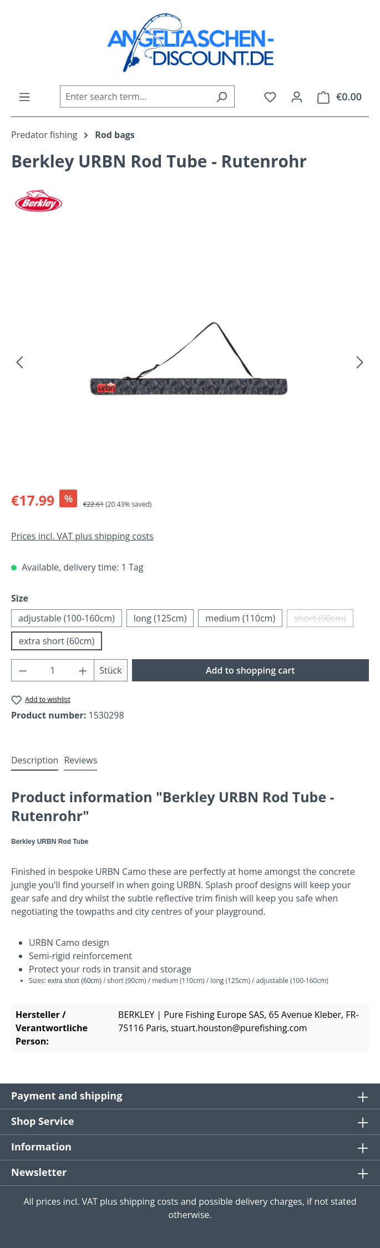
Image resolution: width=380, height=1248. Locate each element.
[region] (190, 361)
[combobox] (134, 96)
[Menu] (24, 96)
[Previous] (19, 361)
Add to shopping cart (250, 670)
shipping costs (149, 1201)
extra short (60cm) (56, 641)
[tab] (34, 761)
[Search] (222, 96)
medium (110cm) (240, 618)
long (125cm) (160, 618)
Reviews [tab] (80, 760)
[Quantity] (53, 670)
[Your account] (296, 96)
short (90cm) (323, 619)
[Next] (360, 361)
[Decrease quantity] (22, 670)
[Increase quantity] (83, 670)
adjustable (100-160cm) (66, 618)
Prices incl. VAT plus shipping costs (82, 536)
